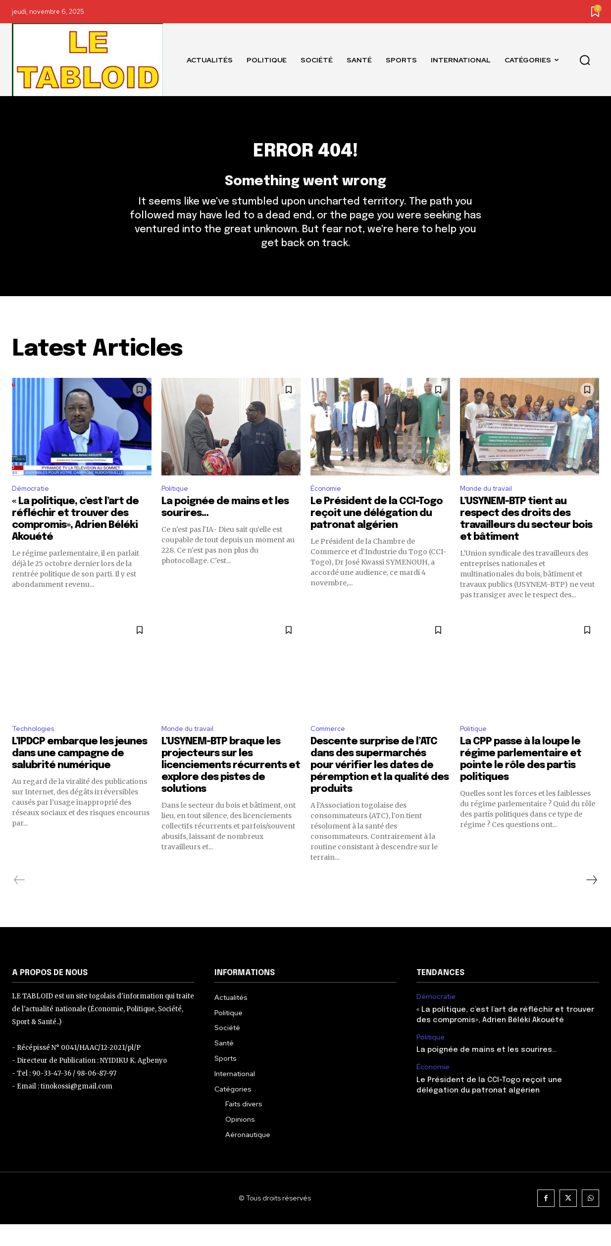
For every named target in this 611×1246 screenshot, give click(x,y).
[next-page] (591, 902)
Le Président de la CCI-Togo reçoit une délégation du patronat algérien (376, 533)
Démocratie (33, 507)
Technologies (36, 749)
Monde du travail (490, 507)
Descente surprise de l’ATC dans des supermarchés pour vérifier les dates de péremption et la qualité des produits (379, 788)
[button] (584, 60)
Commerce (330, 749)
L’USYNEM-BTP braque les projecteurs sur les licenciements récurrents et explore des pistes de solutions (230, 788)
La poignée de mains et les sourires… (486, 1072)
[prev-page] (19, 902)
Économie (328, 507)
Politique (177, 507)
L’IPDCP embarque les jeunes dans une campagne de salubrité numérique (79, 776)
